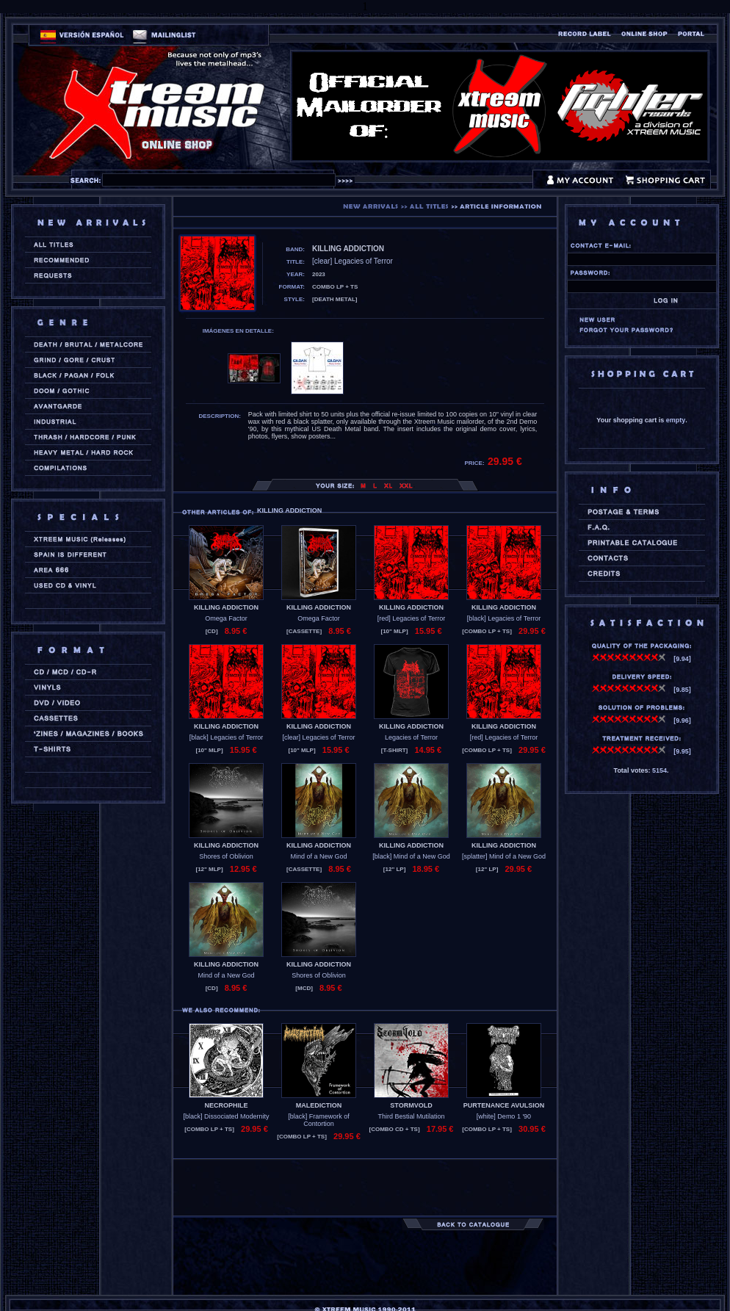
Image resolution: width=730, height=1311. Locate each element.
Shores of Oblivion (226, 856)
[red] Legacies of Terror (411, 618)
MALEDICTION (319, 1105)
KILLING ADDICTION (226, 607)
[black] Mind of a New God (411, 856)
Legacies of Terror (411, 737)
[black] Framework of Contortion (319, 1120)
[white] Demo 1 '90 (504, 1116)
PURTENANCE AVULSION (504, 1105)
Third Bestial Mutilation (410, 1116)
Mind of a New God (318, 856)
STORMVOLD (411, 1105)
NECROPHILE (225, 1105)
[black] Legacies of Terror (504, 618)
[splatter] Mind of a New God (504, 856)
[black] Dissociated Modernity (226, 1116)
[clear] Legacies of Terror (319, 737)
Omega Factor (226, 618)
